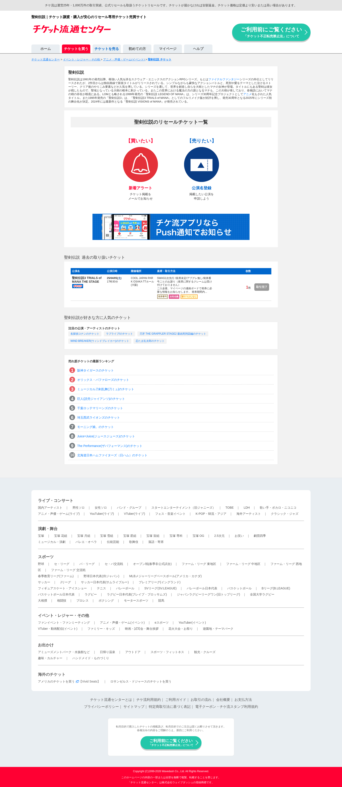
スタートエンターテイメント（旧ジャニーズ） (183, 507)
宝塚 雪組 (106, 535)
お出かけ (46, 645)
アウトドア (132, 652)
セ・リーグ (61, 564)
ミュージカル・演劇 (51, 542)
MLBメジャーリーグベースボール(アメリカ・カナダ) (165, 576)
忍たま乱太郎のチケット (150, 340)
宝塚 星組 (129, 535)
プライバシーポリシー (101, 706)
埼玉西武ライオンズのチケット (98, 417)
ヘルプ (198, 49)
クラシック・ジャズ (284, 513)
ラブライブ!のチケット (119, 333)
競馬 (161, 600)
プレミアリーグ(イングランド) (159, 582)
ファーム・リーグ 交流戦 (68, 570)
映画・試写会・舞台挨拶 (142, 628)
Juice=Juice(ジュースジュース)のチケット (106, 436)
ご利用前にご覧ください (271, 32)
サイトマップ (133, 706)
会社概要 (223, 699)
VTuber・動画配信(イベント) (57, 628)
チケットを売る (106, 49)
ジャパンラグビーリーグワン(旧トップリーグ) (208, 594)
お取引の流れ (201, 699)
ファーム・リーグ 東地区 (199, 564)
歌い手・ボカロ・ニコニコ (278, 507)
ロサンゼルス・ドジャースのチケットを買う (140, 681)
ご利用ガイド (175, 699)
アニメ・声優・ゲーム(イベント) (122, 622)
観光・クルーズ (204, 652)
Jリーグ (65, 582)
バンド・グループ (129, 507)
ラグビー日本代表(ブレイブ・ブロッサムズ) (137, 594)
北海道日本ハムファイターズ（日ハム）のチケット (112, 455)
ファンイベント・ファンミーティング (64, 622)
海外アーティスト (248, 513)
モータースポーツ (136, 600)
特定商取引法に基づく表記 (170, 706)
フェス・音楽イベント (170, 513)
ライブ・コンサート (55, 500)
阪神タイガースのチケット (95, 370)
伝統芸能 (113, 542)
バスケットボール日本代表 (56, 594)
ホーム (45, 49)
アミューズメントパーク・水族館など (64, 652)
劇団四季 (260, 535)
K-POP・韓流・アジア (211, 513)
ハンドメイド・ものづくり (90, 658)
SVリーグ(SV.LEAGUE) (160, 588)
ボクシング (106, 600)
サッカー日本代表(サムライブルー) (105, 582)
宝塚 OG (198, 535)
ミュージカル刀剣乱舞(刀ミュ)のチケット (105, 389)
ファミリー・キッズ (101, 628)
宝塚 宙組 (152, 535)
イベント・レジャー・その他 (63, 615)
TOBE (229, 507)
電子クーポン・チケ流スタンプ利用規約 (226, 706)
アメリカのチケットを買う (56, 681)
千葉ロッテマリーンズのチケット (100, 408)
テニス (101, 588)
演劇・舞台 (48, 529)
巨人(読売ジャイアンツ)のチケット (101, 398)
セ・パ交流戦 (114, 564)
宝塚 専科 (176, 535)
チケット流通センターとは (111, 699)
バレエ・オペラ (86, 542)
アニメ (247, 94)
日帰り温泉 (107, 652)
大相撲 (42, 600)
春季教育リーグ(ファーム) (56, 576)
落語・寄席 (156, 542)
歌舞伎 (133, 542)
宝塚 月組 (83, 535)
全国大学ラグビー (262, 594)
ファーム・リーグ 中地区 (243, 564)
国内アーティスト (50, 507)
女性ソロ (101, 507)
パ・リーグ (87, 564)
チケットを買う (76, 49)
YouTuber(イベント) (192, 622)
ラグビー (91, 594)
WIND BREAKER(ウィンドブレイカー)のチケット (99, 340)
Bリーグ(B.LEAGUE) (276, 588)
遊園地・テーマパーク (218, 628)
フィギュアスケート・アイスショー (62, 588)
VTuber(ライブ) (134, 513)
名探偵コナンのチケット (84, 333)
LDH (247, 507)
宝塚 (41, 535)
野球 (41, 564)
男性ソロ (78, 507)
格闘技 (61, 600)
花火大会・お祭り (180, 628)
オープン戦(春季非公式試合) (152, 564)
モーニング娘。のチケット (95, 427)
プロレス (82, 600)
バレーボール (125, 588)
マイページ (167, 49)
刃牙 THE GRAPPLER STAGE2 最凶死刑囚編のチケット (173, 333)
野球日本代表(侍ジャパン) (101, 576)
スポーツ (46, 557)
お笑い (239, 535)
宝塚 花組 (60, 535)
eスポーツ (162, 622)
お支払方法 (243, 699)
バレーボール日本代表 (202, 588)
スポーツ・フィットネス (167, 652)
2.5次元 (219, 535)
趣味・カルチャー (50, 658)
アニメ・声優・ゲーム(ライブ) (59, 513)
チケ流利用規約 (148, 699)
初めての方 (137, 49)
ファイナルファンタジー (223, 79)
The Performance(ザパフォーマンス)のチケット (109, 446)
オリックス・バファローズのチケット (103, 380)
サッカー (44, 582)
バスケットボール (239, 588)
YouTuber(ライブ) (102, 513)
